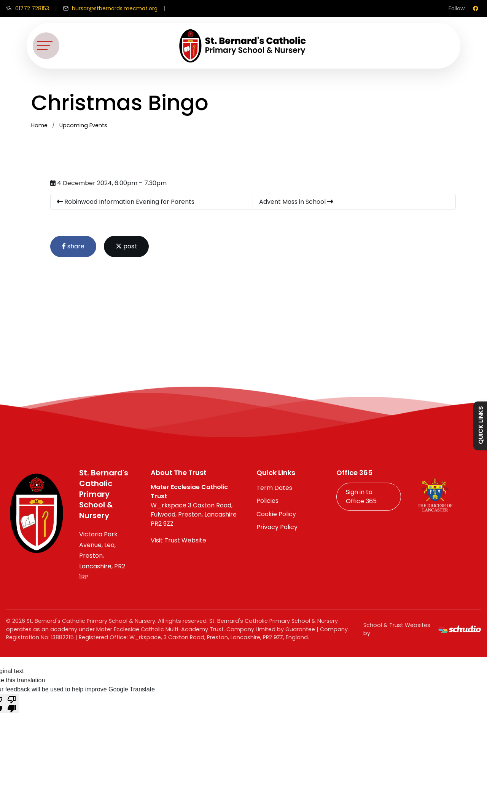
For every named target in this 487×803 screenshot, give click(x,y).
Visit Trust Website (178, 540)
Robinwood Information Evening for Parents (125, 201)
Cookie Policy (276, 514)
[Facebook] (475, 8)
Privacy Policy (277, 527)
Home (39, 125)
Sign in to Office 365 (361, 496)
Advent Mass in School (296, 201)
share (73, 246)
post (126, 246)
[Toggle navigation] (46, 45)
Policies (267, 500)
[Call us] (27, 8)
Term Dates (274, 487)
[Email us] (110, 8)
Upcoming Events (83, 125)
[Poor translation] (12, 703)
